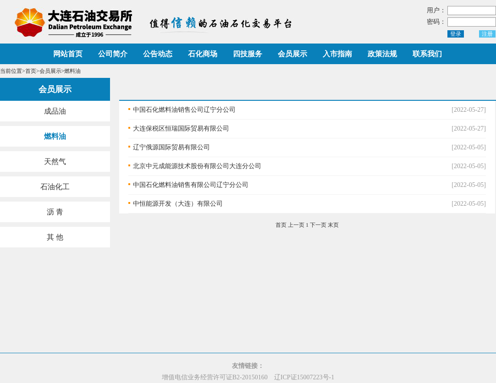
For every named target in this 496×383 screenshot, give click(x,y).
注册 (487, 34)
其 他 (55, 237)
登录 (455, 34)
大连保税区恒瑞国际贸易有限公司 (181, 128)
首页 (30, 71)
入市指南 (337, 54)
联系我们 (427, 54)
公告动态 (157, 54)
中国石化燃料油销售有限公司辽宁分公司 (190, 184)
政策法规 (382, 54)
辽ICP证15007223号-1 (304, 377)
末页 (333, 225)
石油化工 (55, 187)
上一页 (296, 225)
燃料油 (55, 136)
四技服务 (247, 54)
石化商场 (202, 54)
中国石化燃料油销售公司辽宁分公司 (184, 109)
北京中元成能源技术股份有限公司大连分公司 (197, 166)
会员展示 (292, 54)
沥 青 (55, 212)
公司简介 (112, 54)
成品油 (55, 111)
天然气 (55, 161)
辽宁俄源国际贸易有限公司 (171, 147)
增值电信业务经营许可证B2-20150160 (215, 377)
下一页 (318, 225)
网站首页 (68, 54)
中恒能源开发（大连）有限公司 (178, 203)
